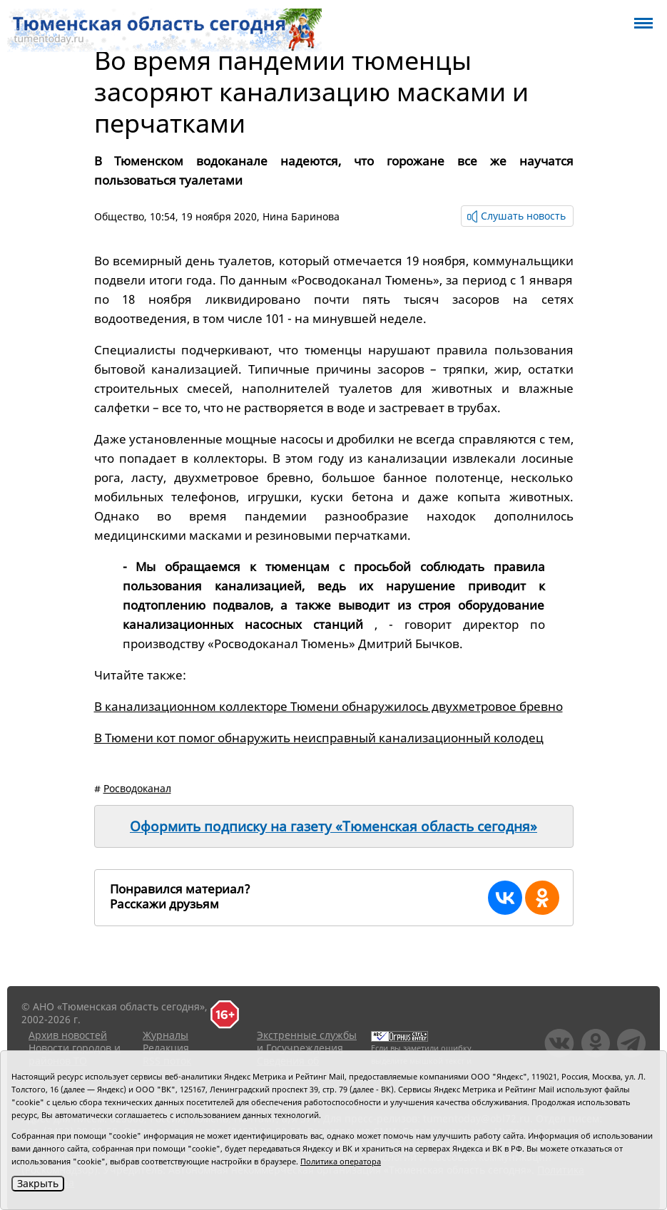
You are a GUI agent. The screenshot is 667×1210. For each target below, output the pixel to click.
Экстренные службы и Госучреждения (307, 1041)
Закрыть (37, 1183)
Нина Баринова (301, 216)
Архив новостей (68, 1035)
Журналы (165, 1035)
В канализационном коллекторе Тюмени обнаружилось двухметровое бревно (328, 706)
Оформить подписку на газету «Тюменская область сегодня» (333, 826)
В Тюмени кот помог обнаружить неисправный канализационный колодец (319, 737)
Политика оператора (340, 1161)
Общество (119, 216)
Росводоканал (137, 788)
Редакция (166, 1048)
